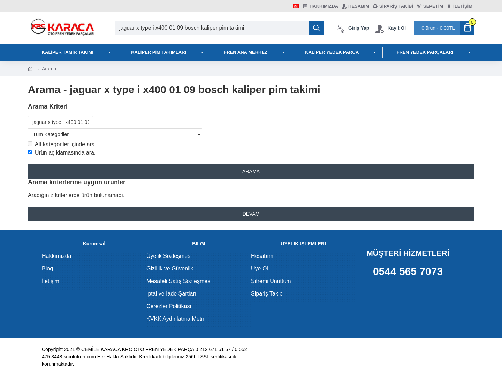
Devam (251, 215)
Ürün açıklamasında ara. (62, 153)
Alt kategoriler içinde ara (61, 145)
